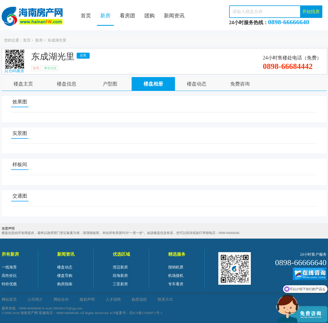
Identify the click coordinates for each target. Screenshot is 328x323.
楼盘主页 (23, 84)
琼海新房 (120, 276)
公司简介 (35, 299)
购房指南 (64, 284)
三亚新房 (120, 284)
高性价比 (9, 276)
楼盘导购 (64, 276)
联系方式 (165, 299)
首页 (86, 15)
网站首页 (9, 299)
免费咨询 (240, 84)
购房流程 (139, 299)
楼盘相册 (153, 84)
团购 (149, 15)
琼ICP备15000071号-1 (146, 313)
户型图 (110, 84)
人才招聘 (113, 299)
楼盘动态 (196, 84)
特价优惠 (9, 284)
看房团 (127, 15)
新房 (105, 15)
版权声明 (87, 299)
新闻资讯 (174, 15)
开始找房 (311, 11)
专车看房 (175, 284)
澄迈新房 (120, 267)
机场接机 (175, 276)
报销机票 (175, 267)
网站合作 (61, 299)
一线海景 (9, 267)
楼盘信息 (66, 84)
